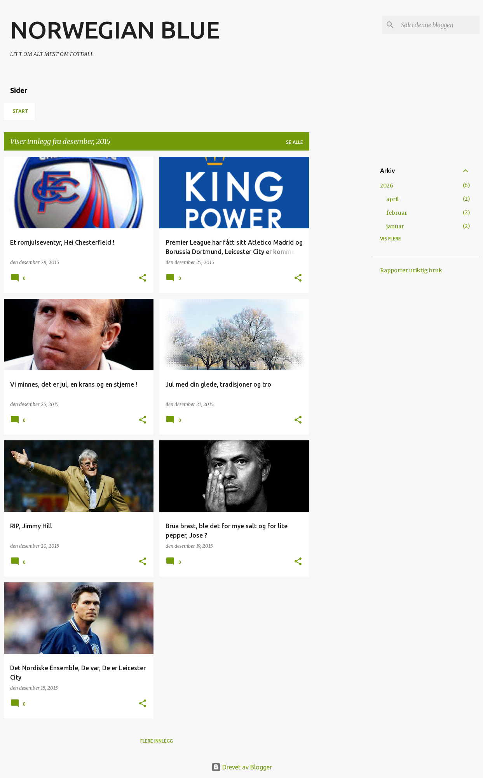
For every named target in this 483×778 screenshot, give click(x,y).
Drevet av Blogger (241, 767)
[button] (142, 278)
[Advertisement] (340, 273)
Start (20, 111)
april (392, 199)
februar (396, 212)
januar (395, 226)
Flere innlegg (156, 740)
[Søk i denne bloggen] (439, 25)
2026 (386, 185)
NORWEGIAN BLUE (115, 29)
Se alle (294, 142)
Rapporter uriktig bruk (411, 270)
